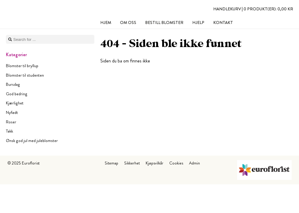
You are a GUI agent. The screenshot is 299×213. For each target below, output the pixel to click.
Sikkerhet (132, 163)
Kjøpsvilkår (154, 163)
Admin (194, 163)
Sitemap (111, 163)
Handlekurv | (253, 9)
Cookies (176, 163)
